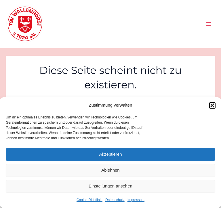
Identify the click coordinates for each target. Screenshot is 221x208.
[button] (212, 105)
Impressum (135, 200)
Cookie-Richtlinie (89, 200)
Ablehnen (110, 170)
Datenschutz (115, 200)
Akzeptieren (110, 154)
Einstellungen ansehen (110, 185)
